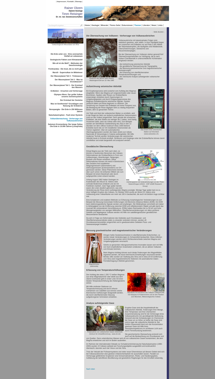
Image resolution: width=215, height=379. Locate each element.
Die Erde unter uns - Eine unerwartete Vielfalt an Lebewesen (66, 55)
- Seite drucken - (158, 32)
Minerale (104, 25)
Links (160, 25)
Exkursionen (127, 25)
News (154, 25)
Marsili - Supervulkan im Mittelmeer (67, 72)
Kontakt (70, 1)
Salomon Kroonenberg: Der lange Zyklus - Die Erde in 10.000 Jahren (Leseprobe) (65, 125)
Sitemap (78, 1)
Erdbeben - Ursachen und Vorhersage (67, 91)
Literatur (146, 25)
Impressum (61, 1)
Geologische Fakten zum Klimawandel (66, 60)
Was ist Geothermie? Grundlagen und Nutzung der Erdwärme (67, 105)
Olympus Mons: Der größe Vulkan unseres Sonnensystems (68, 95)
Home (87, 25)
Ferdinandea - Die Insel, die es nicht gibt (65, 69)
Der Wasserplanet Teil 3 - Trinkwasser (66, 76)
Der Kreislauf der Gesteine (71, 100)
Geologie (95, 25)
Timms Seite (115, 25)
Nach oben (90, 369)
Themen (137, 25)
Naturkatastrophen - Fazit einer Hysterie (65, 115)
